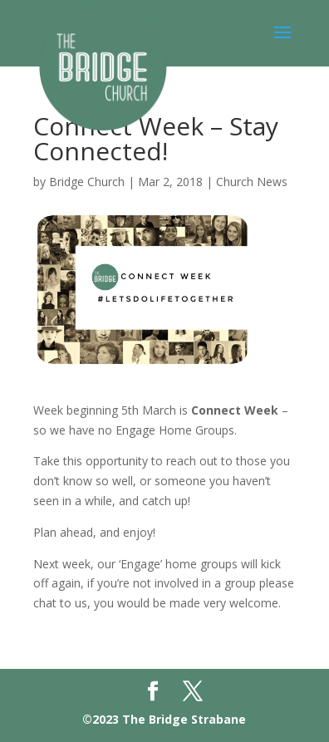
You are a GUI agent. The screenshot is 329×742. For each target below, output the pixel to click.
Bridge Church (87, 181)
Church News (251, 181)
